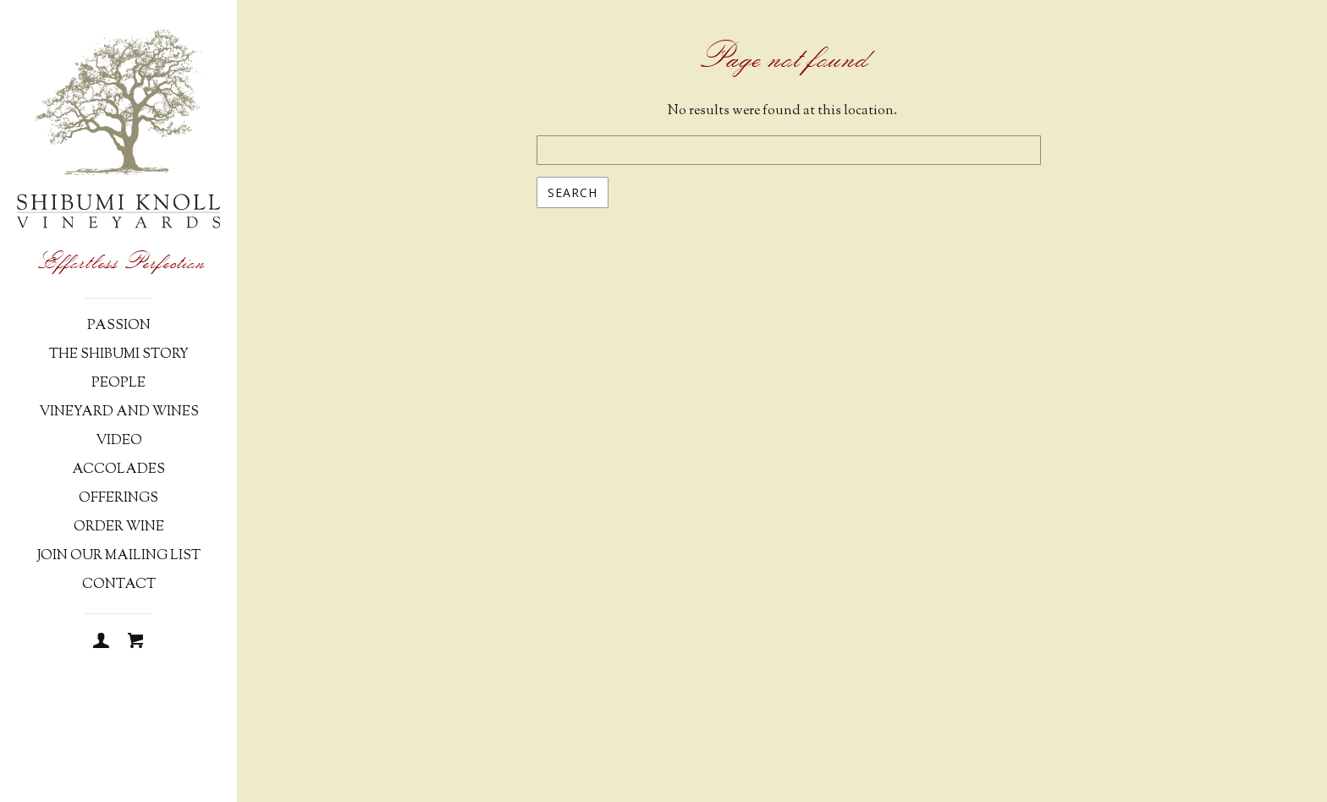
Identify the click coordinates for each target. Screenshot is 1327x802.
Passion (119, 326)
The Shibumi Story (119, 355)
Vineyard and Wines (119, 412)
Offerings (118, 498)
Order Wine (119, 527)
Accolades (118, 470)
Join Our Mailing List (119, 556)
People (118, 383)
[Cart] (135, 643)
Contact (119, 585)
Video (119, 441)
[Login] (101, 643)
